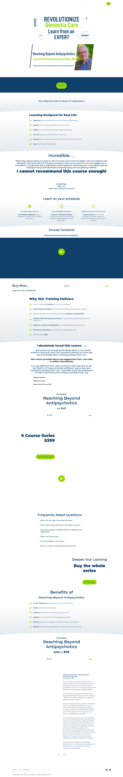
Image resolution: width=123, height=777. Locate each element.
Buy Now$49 (61, 85)
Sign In (100, 5)
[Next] (64, 759)
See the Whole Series (45, 458)
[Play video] (61, 250)
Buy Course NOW (100, 286)
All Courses (24, 769)
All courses (90, 5)
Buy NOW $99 (85, 662)
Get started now (83, 415)
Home (14, 769)
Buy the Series (89, 583)
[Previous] (58, 759)
